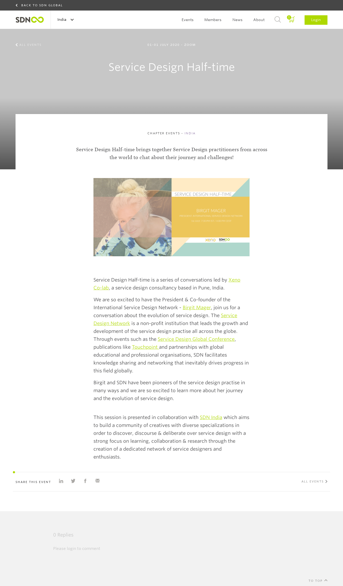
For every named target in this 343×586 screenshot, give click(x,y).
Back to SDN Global (42, 5)
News (237, 20)
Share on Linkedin (61, 481)
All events (30, 45)
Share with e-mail (97, 481)
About (259, 20)
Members (212, 20)
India (62, 19)
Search (278, 20)
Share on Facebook (85, 481)
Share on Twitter (73, 481)
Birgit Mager (197, 307)
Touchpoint (145, 347)
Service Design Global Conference (196, 339)
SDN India (211, 417)
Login (316, 20)
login (71, 548)
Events (187, 20)
